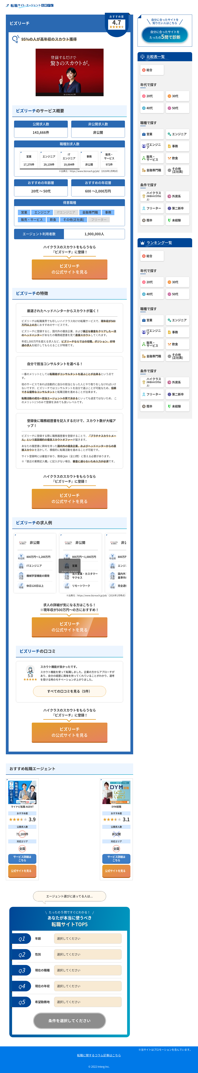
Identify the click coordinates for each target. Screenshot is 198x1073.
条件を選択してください (69, 1021)
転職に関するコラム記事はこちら (99, 1055)
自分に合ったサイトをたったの (164, 34)
